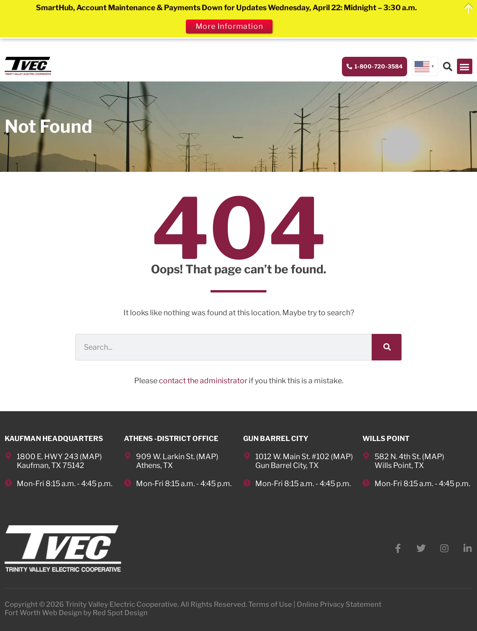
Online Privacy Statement (339, 604)
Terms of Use (270, 604)
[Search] (387, 347)
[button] (464, 66)
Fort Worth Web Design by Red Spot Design (76, 613)
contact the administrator (203, 380)
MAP (91, 456)
